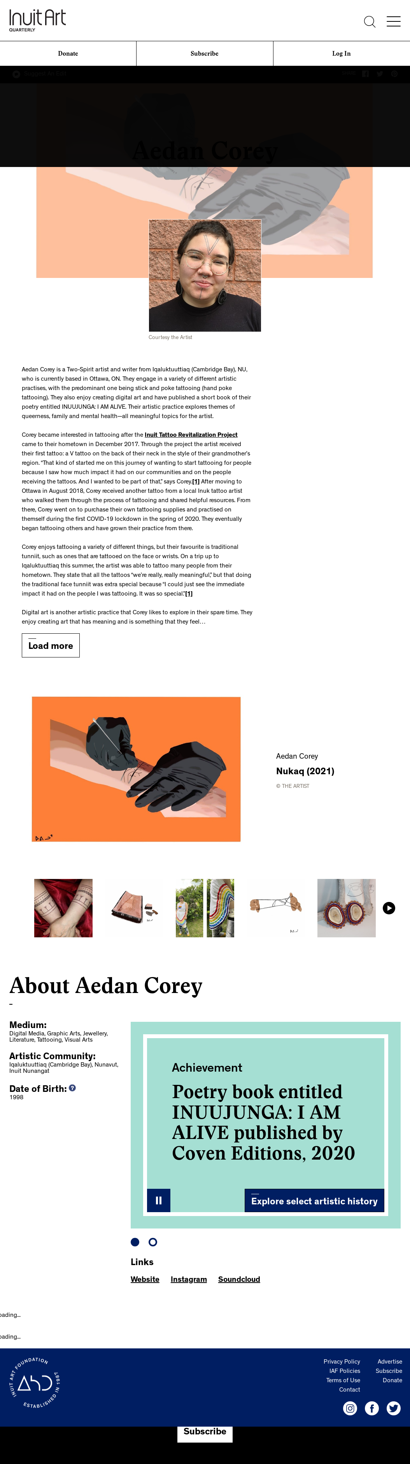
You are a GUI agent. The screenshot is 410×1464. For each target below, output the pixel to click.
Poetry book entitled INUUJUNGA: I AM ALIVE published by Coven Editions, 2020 (264, 1122)
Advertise (390, 1362)
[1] (196, 482)
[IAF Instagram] (350, 1408)
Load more (50, 647)
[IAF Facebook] (372, 1408)
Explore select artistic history (314, 1202)
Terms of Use (343, 1381)
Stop (158, 1200)
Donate (68, 53)
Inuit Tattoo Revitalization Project (191, 435)
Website (145, 1280)
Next (389, 908)
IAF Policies (344, 1372)
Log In (341, 53)
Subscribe (205, 53)
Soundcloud (239, 1280)
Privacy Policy (342, 1362)
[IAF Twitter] (394, 1408)
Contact (349, 1390)
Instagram (189, 1280)
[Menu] (394, 21)
